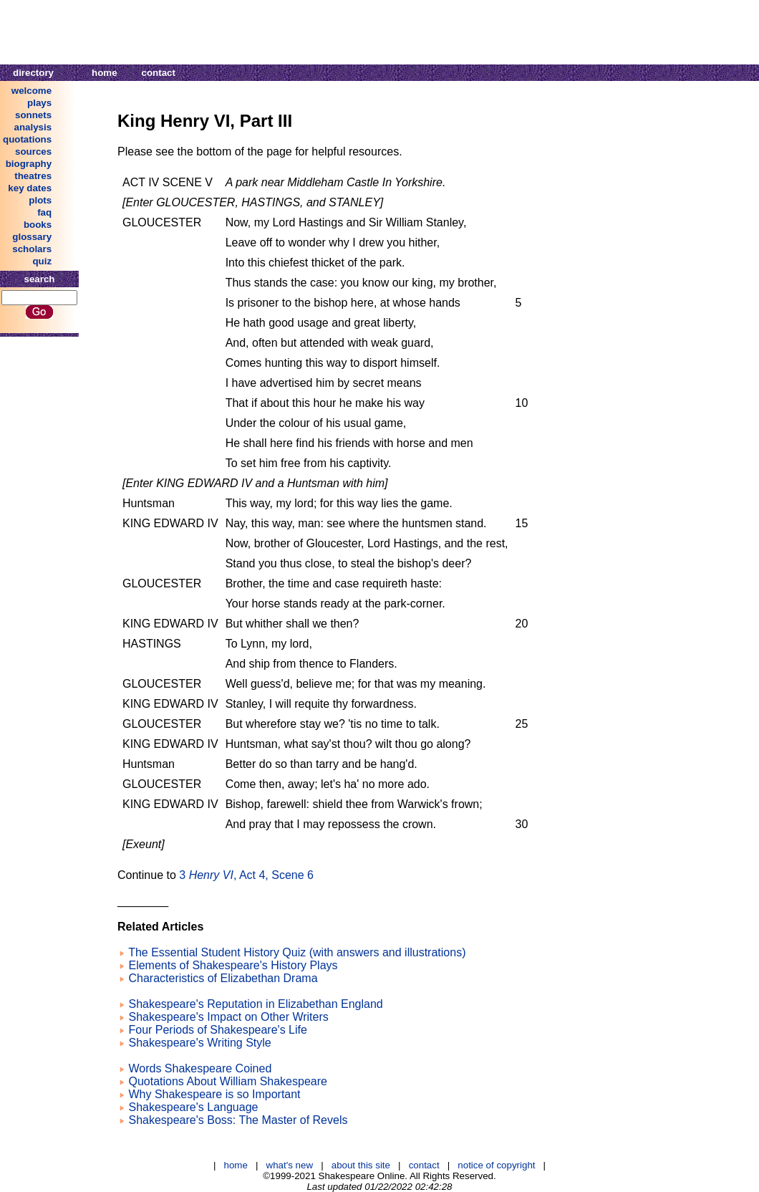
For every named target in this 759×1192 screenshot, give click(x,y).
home (104, 72)
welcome (31, 90)
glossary (32, 236)
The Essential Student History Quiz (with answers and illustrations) (296, 952)
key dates (30, 188)
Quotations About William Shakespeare (227, 1081)
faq (44, 212)
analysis (33, 127)
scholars (32, 249)
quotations (27, 139)
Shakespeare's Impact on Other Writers (228, 1017)
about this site (361, 1165)
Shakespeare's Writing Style (199, 1043)
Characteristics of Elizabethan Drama (222, 978)
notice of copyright (496, 1165)
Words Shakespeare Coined (199, 1068)
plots (40, 200)
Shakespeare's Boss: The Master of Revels (237, 1120)
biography (29, 163)
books (38, 224)
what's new (290, 1165)
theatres (33, 175)
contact (158, 72)
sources (33, 151)
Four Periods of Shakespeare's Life (217, 1030)
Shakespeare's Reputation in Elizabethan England (255, 1004)
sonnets (33, 115)
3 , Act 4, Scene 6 (246, 875)
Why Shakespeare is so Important (214, 1094)
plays (39, 102)
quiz (42, 261)
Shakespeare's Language (193, 1107)
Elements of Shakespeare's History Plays (232, 965)
